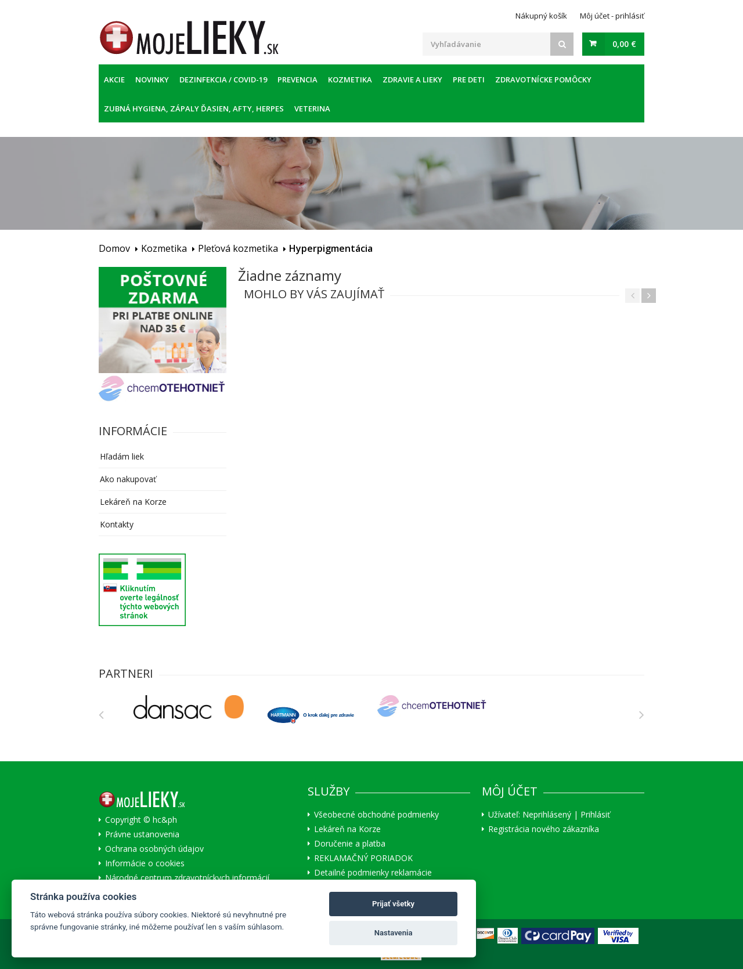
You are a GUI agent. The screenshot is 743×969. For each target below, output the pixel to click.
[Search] (562, 44)
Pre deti (469, 79)
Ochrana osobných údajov (154, 849)
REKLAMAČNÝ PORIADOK (363, 858)
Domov (114, 248)
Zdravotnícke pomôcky (543, 79)
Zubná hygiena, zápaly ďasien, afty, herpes (194, 108)
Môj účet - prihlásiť (612, 15)
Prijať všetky (393, 903)
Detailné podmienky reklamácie (373, 872)
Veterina (312, 108)
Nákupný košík (541, 15)
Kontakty (117, 524)
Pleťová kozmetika (238, 248)
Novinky (152, 79)
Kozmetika (350, 79)
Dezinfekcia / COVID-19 (223, 79)
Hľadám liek (122, 456)
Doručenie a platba (349, 843)
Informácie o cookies (145, 863)
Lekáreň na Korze (133, 501)
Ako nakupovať (128, 478)
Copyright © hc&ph (141, 820)
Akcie (114, 79)
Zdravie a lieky (412, 79)
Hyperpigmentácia (331, 248)
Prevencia (297, 79)
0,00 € (624, 43)
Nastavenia (393, 932)
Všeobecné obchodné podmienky (376, 814)
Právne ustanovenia (142, 834)
